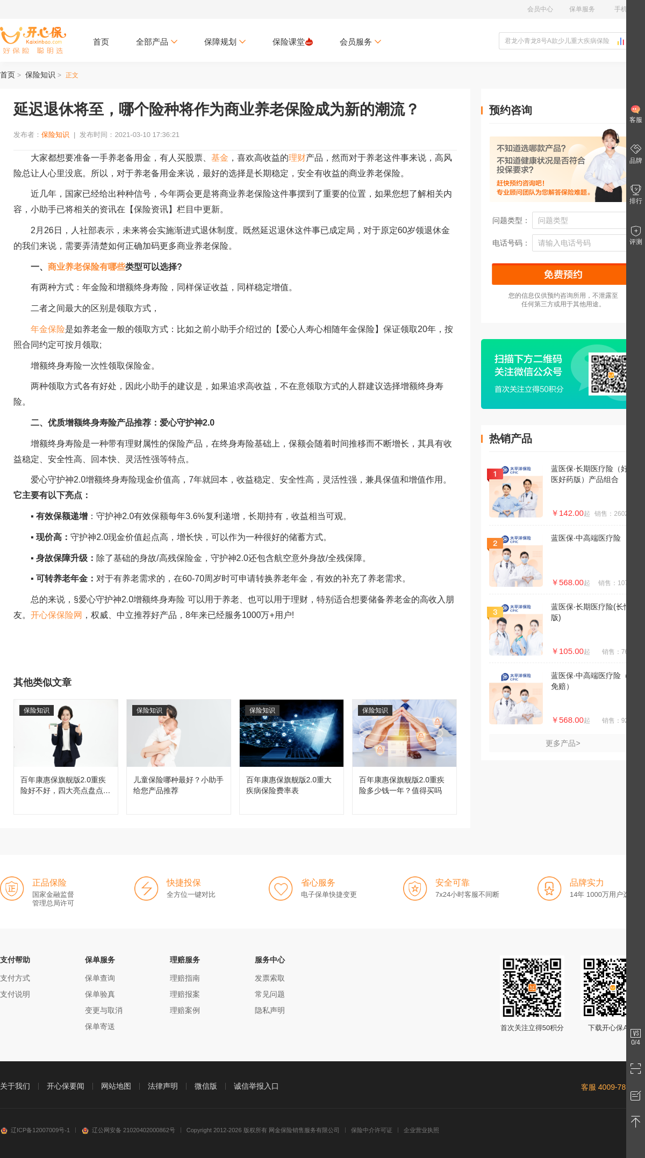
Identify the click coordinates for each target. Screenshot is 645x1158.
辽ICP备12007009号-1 (35, 1130)
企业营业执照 (421, 1130)
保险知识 (40, 74)
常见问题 (270, 994)
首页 (101, 41)
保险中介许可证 (371, 1130)
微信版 (206, 1086)
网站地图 (116, 1086)
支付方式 (15, 978)
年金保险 (48, 329)
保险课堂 (293, 41)
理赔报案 (185, 994)
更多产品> (563, 743)
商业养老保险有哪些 (86, 266)
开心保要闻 (65, 1086)
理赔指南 (185, 978)
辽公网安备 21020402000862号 (128, 1130)
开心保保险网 (33, 40)
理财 (297, 157)
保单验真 (100, 994)
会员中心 (540, 9)
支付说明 (15, 994)
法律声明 (163, 1086)
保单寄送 (100, 1026)
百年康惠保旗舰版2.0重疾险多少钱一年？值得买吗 (404, 757)
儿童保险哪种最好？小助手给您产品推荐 (179, 757)
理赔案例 (185, 1010)
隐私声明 (270, 1010)
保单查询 (100, 978)
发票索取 (270, 978)
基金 (219, 157)
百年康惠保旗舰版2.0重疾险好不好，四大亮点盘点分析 (66, 757)
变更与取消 (104, 1010)
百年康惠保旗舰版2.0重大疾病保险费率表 (291, 757)
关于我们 (15, 1086)
